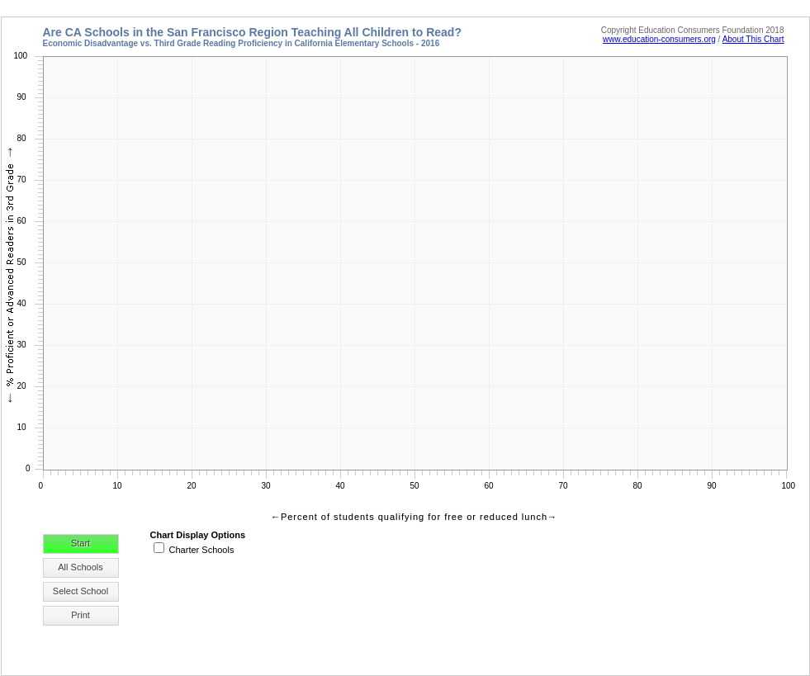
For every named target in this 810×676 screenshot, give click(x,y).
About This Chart (753, 39)
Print (80, 615)
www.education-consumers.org (659, 39)
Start (80, 543)
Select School (80, 591)
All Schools (80, 567)
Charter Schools (201, 550)
